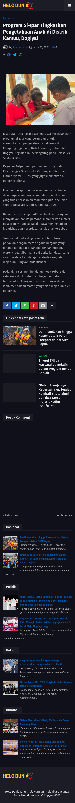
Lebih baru (12, 515)
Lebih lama (63, 515)
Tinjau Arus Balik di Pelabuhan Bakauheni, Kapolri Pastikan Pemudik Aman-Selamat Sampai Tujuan (43, 558)
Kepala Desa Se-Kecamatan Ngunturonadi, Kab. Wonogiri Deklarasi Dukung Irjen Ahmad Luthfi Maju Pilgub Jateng (45, 622)
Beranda (8, 18)
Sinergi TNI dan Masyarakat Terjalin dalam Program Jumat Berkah (55, 367)
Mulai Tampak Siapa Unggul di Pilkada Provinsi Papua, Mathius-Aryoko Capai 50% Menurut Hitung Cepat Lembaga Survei (46, 601)
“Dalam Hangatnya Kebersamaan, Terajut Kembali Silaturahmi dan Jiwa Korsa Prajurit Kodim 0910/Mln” (55, 395)
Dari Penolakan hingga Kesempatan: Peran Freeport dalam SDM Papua (55, 338)
